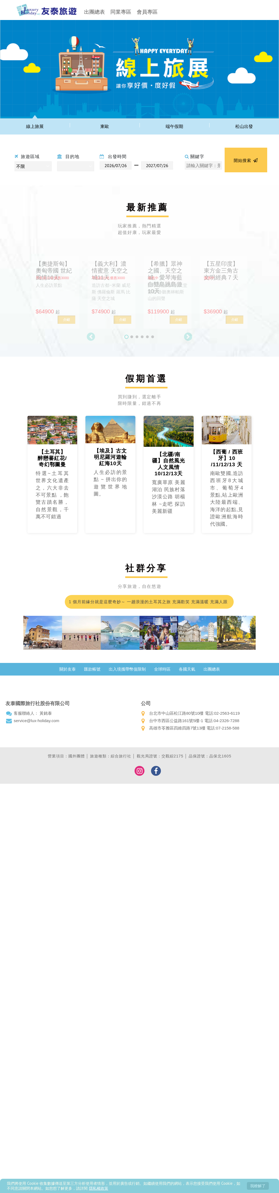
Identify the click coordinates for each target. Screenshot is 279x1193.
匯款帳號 (92, 669)
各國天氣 (187, 669)
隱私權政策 (98, 1188)
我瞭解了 (258, 1185)
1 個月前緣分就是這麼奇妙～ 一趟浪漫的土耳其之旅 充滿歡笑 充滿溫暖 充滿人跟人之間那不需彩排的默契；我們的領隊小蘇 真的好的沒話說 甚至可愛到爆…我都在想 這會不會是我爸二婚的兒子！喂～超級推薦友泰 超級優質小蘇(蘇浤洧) (148, 604)
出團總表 (94, 12)
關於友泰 (67, 669)
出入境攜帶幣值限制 (127, 669)
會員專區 (147, 12)
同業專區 (120, 12)
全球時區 (162, 669)
